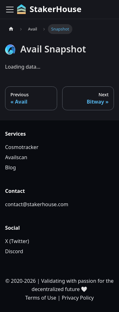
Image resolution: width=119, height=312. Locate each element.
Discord (14, 251)
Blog (10, 167)
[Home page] (11, 29)
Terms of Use (40, 297)
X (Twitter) (17, 241)
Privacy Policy (78, 297)
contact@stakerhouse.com (36, 204)
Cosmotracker (21, 147)
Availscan (16, 157)
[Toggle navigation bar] (10, 9)
